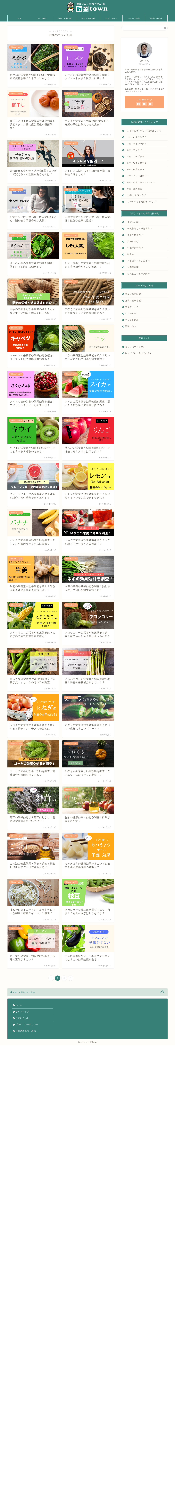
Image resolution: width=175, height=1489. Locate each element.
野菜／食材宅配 (133, 294)
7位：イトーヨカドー (137, 176)
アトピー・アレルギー (137, 261)
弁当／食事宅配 (133, 300)
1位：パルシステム (136, 137)
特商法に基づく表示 (26, 1031)
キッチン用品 (134, 18)
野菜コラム (130, 326)
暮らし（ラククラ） (135, 346)
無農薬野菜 (132, 267)
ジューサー (130, 313)
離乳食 (129, 254)
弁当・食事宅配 (88, 18)
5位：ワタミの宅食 (136, 163)
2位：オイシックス (136, 143)
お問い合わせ (22, 1018)
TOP (19, 18)
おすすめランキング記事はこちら (143, 130)
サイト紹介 (42, 18)
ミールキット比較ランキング (141, 201)
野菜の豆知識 (156, 18)
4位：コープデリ (134, 156)
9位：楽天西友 (133, 189)
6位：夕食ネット (134, 169)
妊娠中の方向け (134, 248)
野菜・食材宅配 (65, 18)
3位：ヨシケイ (133, 150)
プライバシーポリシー (27, 1024)
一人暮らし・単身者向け (138, 228)
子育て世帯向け (134, 235)
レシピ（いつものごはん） (138, 353)
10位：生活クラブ (135, 195)
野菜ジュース (111, 18)
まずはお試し (133, 222)
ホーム (19, 1005)
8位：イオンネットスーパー (140, 182)
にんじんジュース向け (137, 273)
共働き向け (132, 241)
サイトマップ (22, 1011)
